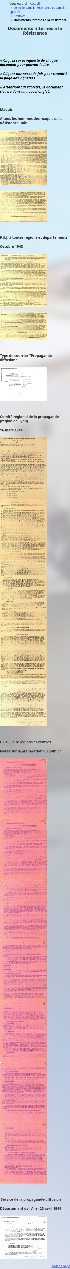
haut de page (61, 1266)
